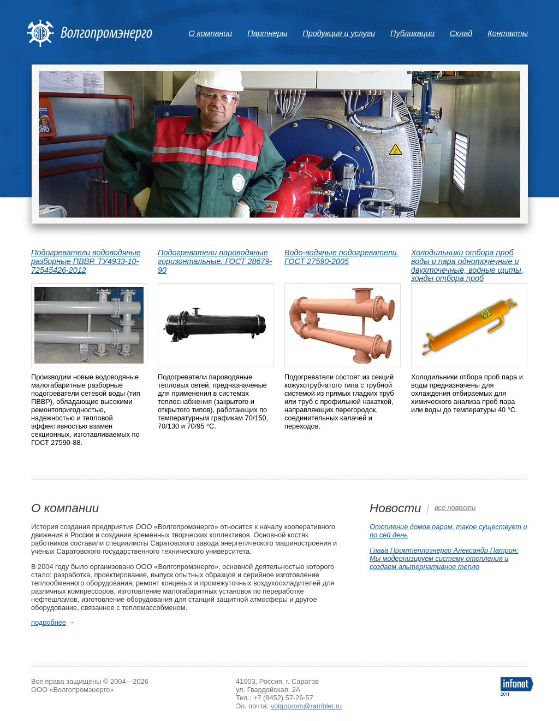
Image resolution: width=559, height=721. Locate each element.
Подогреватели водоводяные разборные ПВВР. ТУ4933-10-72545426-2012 (86, 261)
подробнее (48, 622)
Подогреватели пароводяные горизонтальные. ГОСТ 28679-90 (215, 261)
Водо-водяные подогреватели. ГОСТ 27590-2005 (341, 257)
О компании (211, 33)
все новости (455, 507)
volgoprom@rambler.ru (306, 706)
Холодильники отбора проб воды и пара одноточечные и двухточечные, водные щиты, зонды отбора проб (467, 265)
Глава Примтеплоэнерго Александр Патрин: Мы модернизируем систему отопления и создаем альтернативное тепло (444, 558)
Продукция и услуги (338, 33)
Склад (461, 33)
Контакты (507, 33)
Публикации (412, 33)
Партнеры (267, 33)
